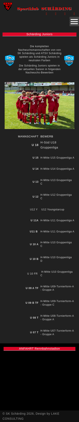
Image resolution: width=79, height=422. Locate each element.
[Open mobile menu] (74, 21)
